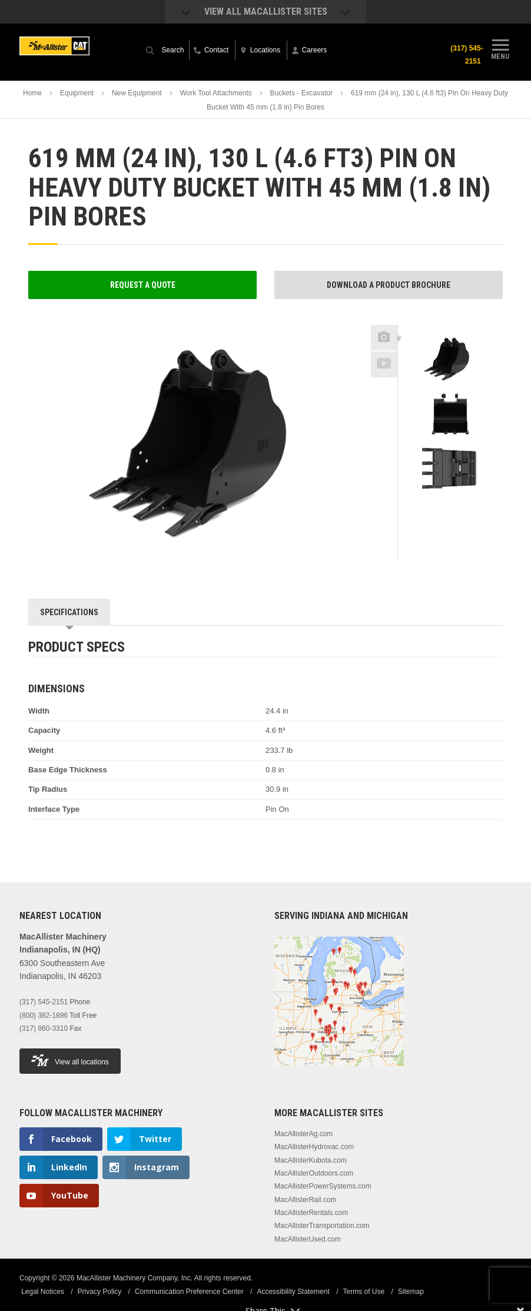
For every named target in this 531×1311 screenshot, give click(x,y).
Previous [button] (450, 321)
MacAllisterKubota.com (310, 1160)
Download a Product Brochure (388, 285)
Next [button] (468, 508)
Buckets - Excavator (301, 93)
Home (32, 93)
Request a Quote (142, 285)
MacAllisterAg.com (303, 1134)
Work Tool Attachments (215, 93)
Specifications (69, 612)
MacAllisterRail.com (305, 1200)
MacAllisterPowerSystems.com (322, 1186)
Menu (500, 48)
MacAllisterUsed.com (307, 1239)
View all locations (70, 1060)
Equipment (77, 93)
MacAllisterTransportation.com (322, 1226)
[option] (450, 359)
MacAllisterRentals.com (311, 1213)
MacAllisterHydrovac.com (314, 1147)
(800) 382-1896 (43, 1015)
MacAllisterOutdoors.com (313, 1173)
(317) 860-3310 (43, 1028)
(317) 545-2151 (464, 54)
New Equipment (137, 93)
